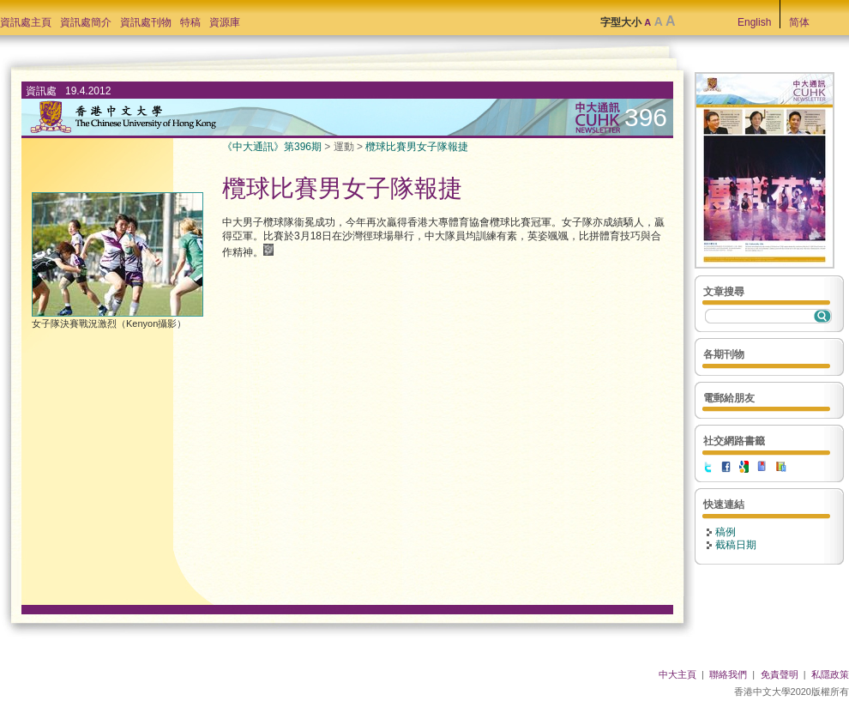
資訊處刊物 (146, 22)
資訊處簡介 (85, 22)
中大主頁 (677, 674)
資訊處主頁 (25, 22)
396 (645, 117)
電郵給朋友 (729, 398)
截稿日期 (735, 545)
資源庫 (224, 22)
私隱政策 (830, 674)
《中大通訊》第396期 (272, 147)
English (754, 22)
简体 (799, 22)
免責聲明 (779, 674)
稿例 (725, 532)
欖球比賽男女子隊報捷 (416, 147)
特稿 (190, 22)
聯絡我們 (728, 674)
